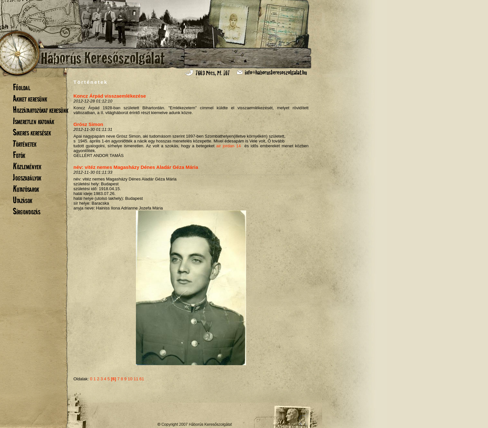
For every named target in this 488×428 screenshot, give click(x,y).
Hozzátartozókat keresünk (40, 109)
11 (136, 378)
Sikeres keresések (32, 132)
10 (130, 378)
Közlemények (27, 166)
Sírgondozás (26, 211)
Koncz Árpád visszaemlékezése (109, 96)
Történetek (24, 143)
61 (141, 378)
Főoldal (21, 87)
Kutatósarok (26, 188)
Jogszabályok (27, 177)
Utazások (22, 200)
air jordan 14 (228, 145)
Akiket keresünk (30, 98)
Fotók (19, 154)
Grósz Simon (88, 124)
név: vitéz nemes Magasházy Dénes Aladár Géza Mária (135, 167)
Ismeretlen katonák (33, 121)
